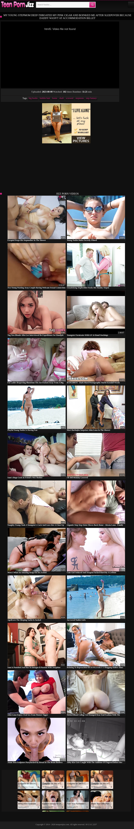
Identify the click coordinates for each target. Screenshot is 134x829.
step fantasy (91, 98)
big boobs (33, 98)
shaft (61, 98)
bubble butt (45, 98)
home (54, 98)
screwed (69, 98)
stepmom (79, 98)
